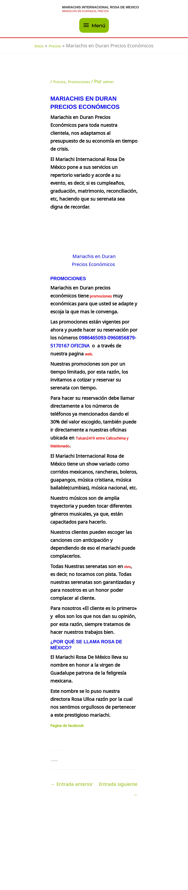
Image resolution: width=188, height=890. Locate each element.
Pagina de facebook (72, 726)
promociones (104, 297)
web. (90, 355)
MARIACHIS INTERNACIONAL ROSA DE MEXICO (102, 7)
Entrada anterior (72, 785)
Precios (61, 82)
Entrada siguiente (118, 785)
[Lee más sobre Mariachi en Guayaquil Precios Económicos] (77, 838)
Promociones (85, 82)
